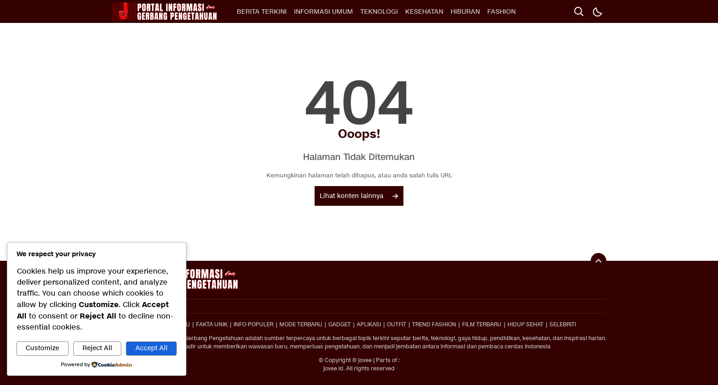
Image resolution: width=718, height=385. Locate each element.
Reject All (97, 348)
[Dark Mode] (597, 11)
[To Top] (598, 261)
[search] (579, 11)
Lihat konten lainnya (359, 196)
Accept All (152, 348)
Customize (42, 348)
